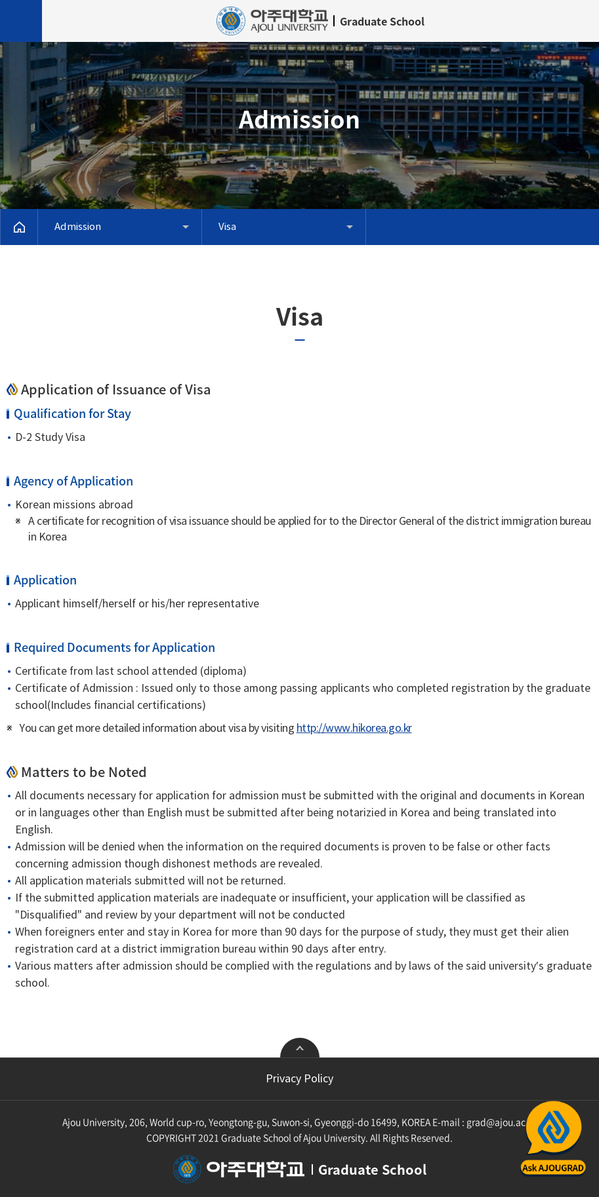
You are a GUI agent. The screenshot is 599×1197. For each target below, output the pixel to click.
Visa (227, 227)
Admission (77, 227)
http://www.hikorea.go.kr (354, 728)
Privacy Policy (299, 1079)
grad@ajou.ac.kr (501, 1121)
